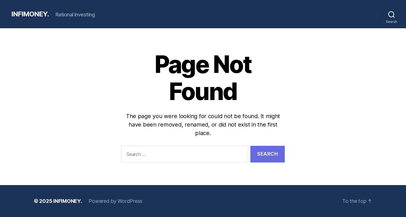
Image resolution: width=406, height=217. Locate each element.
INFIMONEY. (30, 14)
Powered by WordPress (115, 201)
